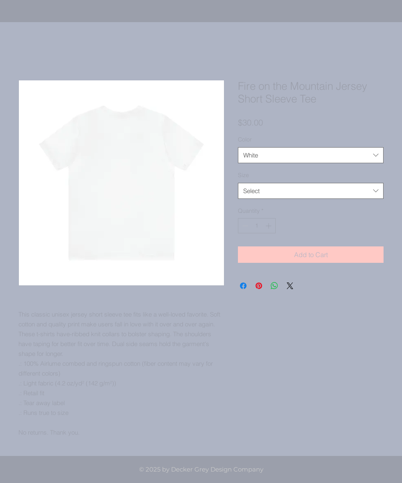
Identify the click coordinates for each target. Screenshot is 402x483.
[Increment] (269, 226)
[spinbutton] (256, 226)
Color (245, 139)
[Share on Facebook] (243, 286)
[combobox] (311, 155)
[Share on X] (290, 286)
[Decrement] (244, 226)
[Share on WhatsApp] (274, 286)
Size (243, 175)
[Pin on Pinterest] (259, 286)
